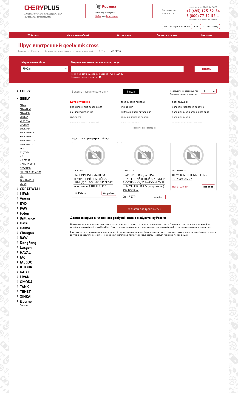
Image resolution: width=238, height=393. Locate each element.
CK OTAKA (25, 120)
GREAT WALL (30, 188)
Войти (98, 16)
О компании (124, 35)
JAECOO (26, 262)
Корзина (109, 6)
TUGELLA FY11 (27, 180)
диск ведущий (180, 101)
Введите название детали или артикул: (95, 62)
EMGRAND (25, 128)
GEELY (25, 98)
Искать (206, 68)
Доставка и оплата (167, 35)
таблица (105, 138)
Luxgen (26, 247)
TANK (24, 286)
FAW (23, 208)
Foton (24, 213)
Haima (25, 228)
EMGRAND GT (26, 136)
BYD (23, 203)
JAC (22, 257)
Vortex (25, 198)
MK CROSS (25, 160)
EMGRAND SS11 (27, 140)
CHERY (25, 91)
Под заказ (208, 186)
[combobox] (44, 69)
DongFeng (28, 242)
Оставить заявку (210, 26)
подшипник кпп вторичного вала (190, 111)
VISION (23, 183)
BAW (24, 237)
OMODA (26, 281)
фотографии (93, 138)
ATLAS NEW (25, 109)
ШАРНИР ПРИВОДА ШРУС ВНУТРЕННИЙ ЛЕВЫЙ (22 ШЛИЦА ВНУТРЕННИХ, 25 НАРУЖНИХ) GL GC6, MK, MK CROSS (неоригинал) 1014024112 (144, 182)
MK (21, 156)
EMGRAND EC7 (27, 132)
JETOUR (26, 267)
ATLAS (23, 105)
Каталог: (34, 35)
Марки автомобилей (78, 35)
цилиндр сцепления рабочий (188, 106)
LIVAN (25, 276)
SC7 (21, 176)
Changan (27, 232)
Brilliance (27, 218)
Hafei (24, 223)
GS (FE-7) (24, 152)
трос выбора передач (133, 101)
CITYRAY (24, 116)
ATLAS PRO (25, 112)
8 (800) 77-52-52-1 (203, 15)
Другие (26, 301)
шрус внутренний (80, 101)
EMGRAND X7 (26, 144)
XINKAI (25, 296)
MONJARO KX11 (27, 164)
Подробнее (108, 193)
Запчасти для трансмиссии (144, 209)
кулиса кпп (127, 106)
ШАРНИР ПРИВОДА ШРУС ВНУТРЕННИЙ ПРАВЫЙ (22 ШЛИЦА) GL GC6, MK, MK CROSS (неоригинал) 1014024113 (93, 180)
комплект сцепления (81, 111)
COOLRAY (24, 124)
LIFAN (25, 193)
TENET (25, 291)
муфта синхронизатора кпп (136, 111)
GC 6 (22, 148)
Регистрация (112, 16)
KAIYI (24, 272)
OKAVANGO (25, 168)
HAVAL (25, 252)
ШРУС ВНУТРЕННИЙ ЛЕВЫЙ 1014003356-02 (189, 177)
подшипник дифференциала (86, 106)
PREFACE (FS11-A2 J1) (30, 172)
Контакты (206, 35)
